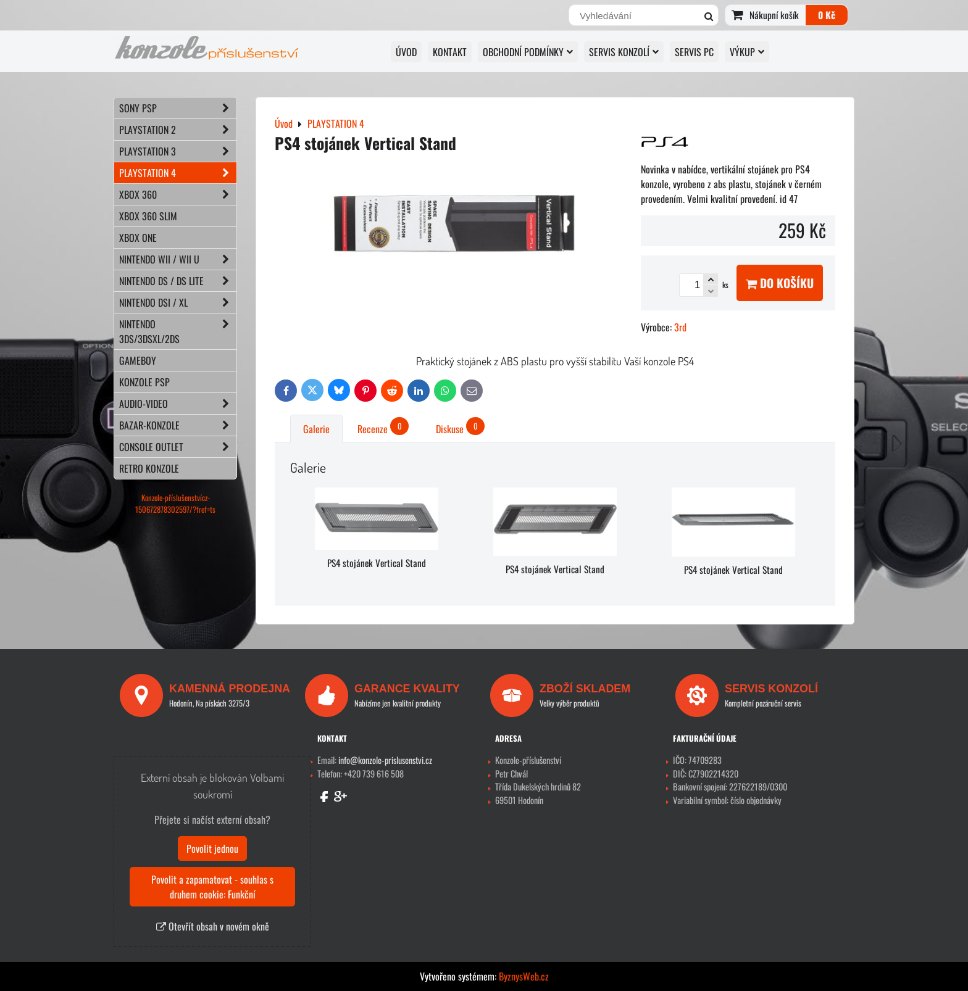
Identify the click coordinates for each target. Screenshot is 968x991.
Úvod (406, 51)
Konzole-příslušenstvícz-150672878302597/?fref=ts (175, 503)
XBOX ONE (138, 237)
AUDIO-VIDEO (177, 403)
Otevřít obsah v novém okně (212, 926)
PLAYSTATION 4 (177, 172)
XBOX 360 (177, 194)
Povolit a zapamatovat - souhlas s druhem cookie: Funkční (212, 887)
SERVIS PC (694, 51)
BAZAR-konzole (177, 425)
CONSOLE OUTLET (177, 446)
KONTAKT (450, 51)
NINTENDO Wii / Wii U (177, 259)
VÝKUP (747, 51)
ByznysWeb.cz (524, 976)
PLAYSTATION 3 (177, 151)
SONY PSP (177, 107)
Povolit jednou (212, 848)
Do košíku (780, 283)
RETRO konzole (149, 468)
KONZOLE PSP (144, 382)
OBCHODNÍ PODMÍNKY (528, 51)
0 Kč (826, 15)
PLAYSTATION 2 (177, 129)
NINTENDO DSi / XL (177, 302)
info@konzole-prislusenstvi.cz (385, 759)
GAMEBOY (137, 360)
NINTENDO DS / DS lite (177, 280)
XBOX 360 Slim (148, 216)
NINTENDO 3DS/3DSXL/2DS (177, 331)
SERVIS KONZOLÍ (624, 51)
